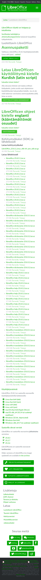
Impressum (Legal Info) (10, 560)
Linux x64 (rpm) (11, 407)
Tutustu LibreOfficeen (17, 475)
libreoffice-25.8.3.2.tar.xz (15, 163)
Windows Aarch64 (12, 420)
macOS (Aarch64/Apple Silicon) (17, 410)
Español (22, 2)
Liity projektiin (14, 469)
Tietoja (18, 62)
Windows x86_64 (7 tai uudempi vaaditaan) (21, 423)
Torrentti (12, 62)
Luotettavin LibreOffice (12, 510)
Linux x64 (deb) (11, 405)
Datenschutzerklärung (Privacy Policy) (27, 560)
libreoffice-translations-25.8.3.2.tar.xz (20, 335)
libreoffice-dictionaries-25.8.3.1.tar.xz (20, 215)
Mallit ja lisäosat (15, 482)
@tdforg (12, 543)
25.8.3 (7, 438)
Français (28, 2)
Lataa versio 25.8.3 (11, 58)
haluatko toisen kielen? (10, 82)
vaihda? (18, 54)
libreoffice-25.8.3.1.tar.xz (15, 158)
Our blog (15, 537)
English (4, 2)
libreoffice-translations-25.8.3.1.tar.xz (20, 330)
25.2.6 (7, 443)
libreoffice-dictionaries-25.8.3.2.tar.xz (20, 221)
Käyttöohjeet (9, 131)
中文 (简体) (10, 2)
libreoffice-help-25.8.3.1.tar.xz (17, 273)
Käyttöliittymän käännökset (16, 100)
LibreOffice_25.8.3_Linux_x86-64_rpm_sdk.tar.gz (20, 149)
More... (39, 2)
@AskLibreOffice (26, 548)
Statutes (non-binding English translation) (15, 562)
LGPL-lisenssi (8, 497)
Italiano (34, 2)
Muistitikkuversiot (11, 520)
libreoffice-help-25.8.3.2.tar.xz (17, 278)
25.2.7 (7, 440)
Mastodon (29, 537)
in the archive (24, 456)
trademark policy (20, 574)
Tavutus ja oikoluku (10, 499)
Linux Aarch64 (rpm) (13, 402)
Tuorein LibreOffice (11, 513)
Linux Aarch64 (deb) (13, 399)
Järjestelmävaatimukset (18, 462)
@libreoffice (26, 543)
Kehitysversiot (9, 516)
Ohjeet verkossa (9, 502)
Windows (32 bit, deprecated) (16, 418)
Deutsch (17, 2)
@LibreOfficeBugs (18, 553)
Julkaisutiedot (8, 494)
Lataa (5, 20)
